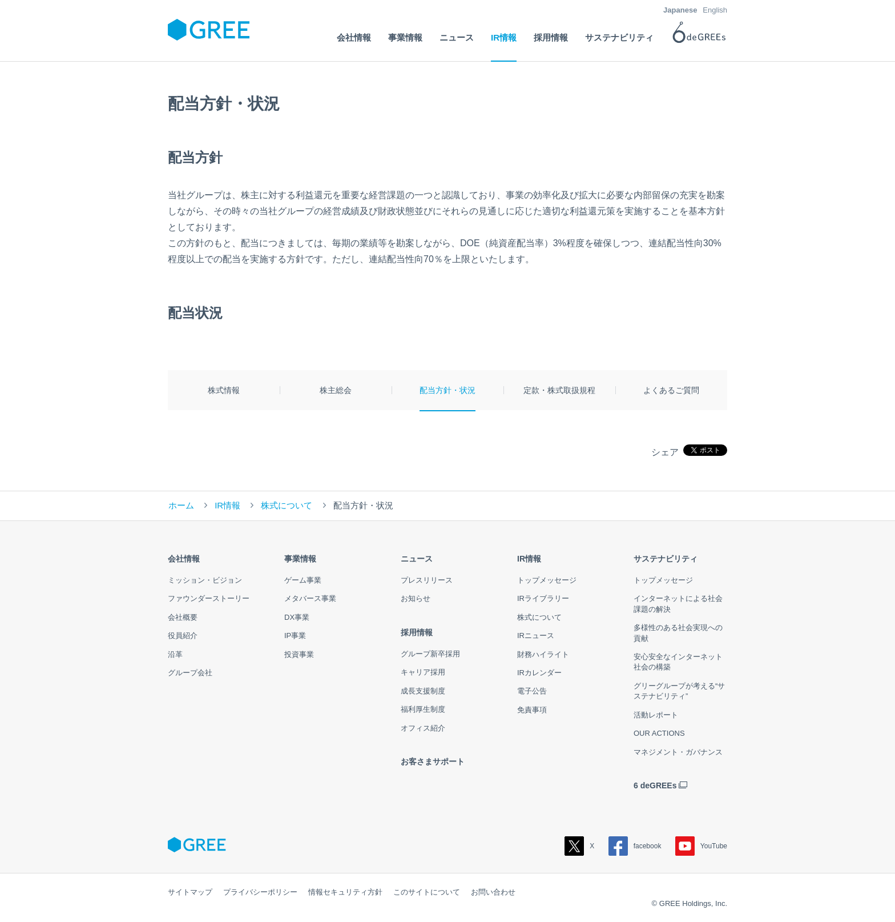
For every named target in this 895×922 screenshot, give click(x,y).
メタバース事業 (310, 598)
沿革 (175, 654)
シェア (665, 452)
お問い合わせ (493, 892)
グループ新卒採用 (430, 654)
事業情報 (300, 558)
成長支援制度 (423, 691)
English (715, 10)
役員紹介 (182, 635)
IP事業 (295, 635)
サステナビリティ (666, 558)
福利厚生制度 (423, 709)
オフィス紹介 (423, 728)
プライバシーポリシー (260, 892)
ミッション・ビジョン (205, 580)
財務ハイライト (543, 654)
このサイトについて (426, 892)
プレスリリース (427, 580)
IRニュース (535, 635)
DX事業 (296, 617)
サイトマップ (190, 892)
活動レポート (656, 715)
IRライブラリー (543, 598)
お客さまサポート (433, 761)
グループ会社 (190, 672)
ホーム (181, 505)
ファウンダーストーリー (208, 598)
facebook (635, 846)
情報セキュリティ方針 (345, 892)
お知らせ (415, 598)
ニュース (417, 558)
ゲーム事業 (302, 580)
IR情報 (227, 505)
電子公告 (532, 691)
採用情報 (417, 632)
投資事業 (299, 654)
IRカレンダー (539, 672)
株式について (286, 505)
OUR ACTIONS (659, 733)
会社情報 (184, 558)
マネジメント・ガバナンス (678, 752)
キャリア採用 (423, 672)
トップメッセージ (546, 580)
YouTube (701, 846)
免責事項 (532, 709)
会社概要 (182, 617)
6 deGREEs (655, 785)
